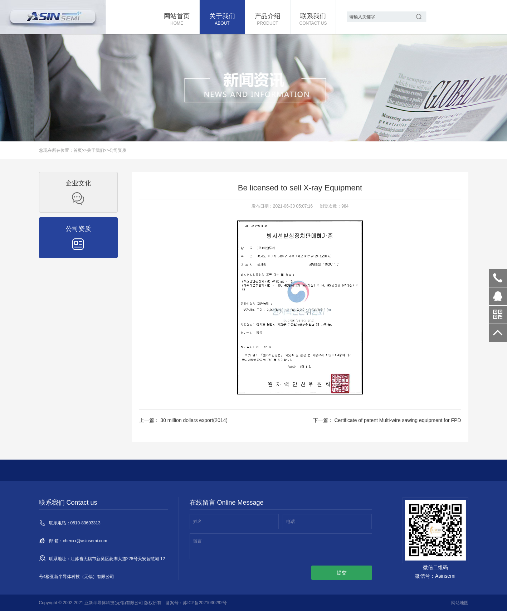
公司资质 (117, 150)
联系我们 (313, 20)
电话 (290, 521)
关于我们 (222, 20)
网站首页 (176, 20)
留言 (197, 540)
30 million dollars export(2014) (193, 420)
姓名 (197, 521)
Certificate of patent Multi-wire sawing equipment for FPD (397, 420)
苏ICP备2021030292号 (205, 602)
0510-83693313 (498, 278)
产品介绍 (267, 20)
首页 (77, 150)
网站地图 (459, 602)
